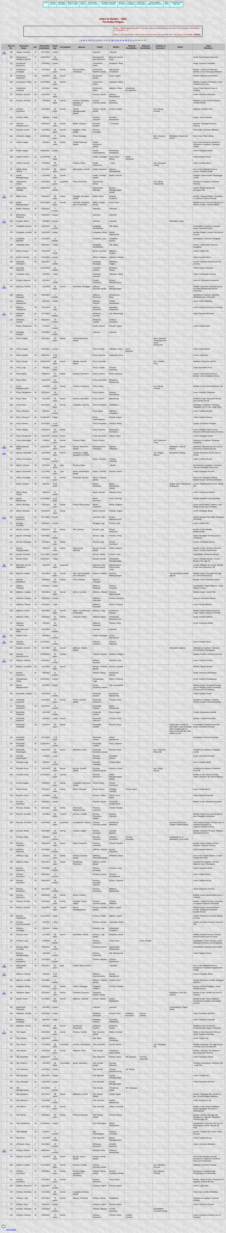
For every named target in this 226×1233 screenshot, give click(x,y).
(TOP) (4, 53)
